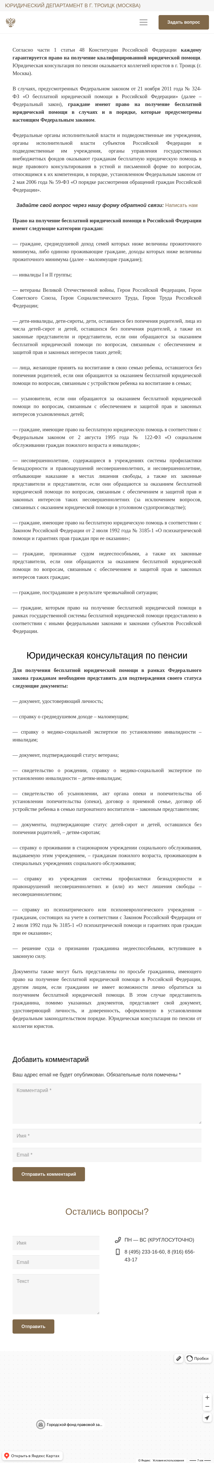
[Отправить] (33, 1326)
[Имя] (107, 1136)
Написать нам (181, 205)
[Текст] (56, 1294)
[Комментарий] (107, 1104)
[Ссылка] (10, 22)
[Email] (107, 1155)
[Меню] (144, 22)
